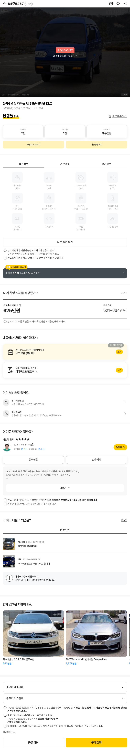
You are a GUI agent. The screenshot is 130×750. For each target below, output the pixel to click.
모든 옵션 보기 (65, 241)
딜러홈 (119, 447)
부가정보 (106, 164)
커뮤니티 (65, 529)
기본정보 (65, 164)
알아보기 (65, 352)
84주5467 (20, 4)
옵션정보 (23, 164)
